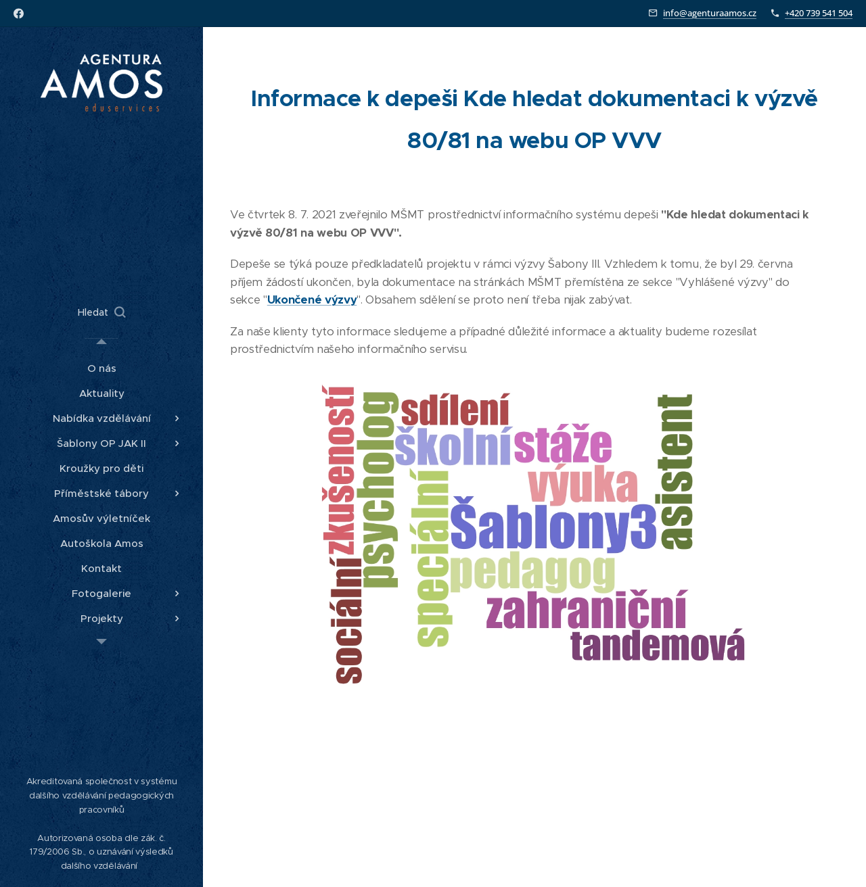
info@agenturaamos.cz (709, 13)
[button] (101, 312)
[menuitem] (101, 368)
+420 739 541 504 (818, 13)
